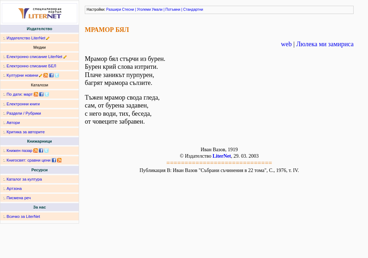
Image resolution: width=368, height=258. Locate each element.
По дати (13, 94)
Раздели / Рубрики (23, 113)
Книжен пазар (19, 150)
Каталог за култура (24, 179)
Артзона (14, 188)
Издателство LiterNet (25, 38)
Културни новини (22, 75)
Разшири (113, 9)
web (286, 44)
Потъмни (172, 9)
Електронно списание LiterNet (34, 56)
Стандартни (193, 9)
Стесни (128, 9)
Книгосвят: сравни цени (28, 160)
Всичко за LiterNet (23, 216)
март (28, 94)
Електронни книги (23, 104)
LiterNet (221, 156)
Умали (157, 9)
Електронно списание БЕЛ (31, 66)
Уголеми (144, 9)
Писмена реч (18, 198)
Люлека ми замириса (325, 44)
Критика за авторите (25, 132)
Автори (13, 122)
